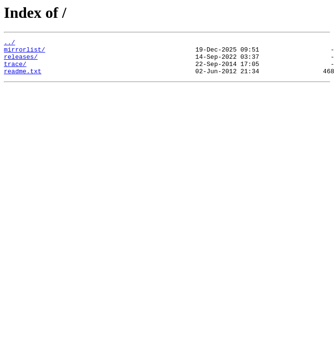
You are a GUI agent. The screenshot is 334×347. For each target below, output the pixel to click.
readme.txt (22, 78)
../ (9, 43)
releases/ (21, 60)
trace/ (15, 69)
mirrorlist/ (24, 52)
